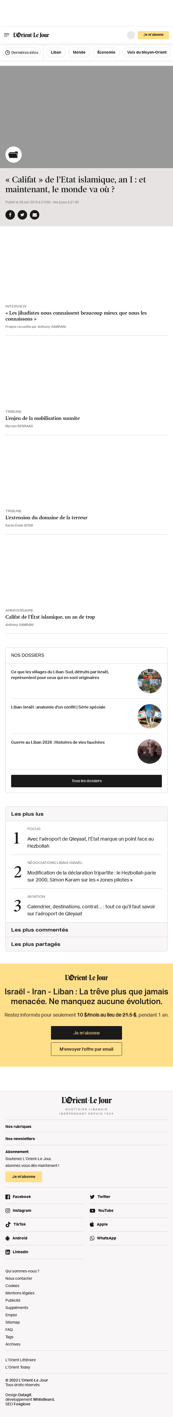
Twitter (104, 1196)
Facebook (22, 1196)
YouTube (105, 1210)
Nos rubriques (18, 1126)
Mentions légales (19, 1293)
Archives (12, 1344)
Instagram (22, 1210)
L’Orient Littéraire (20, 1359)
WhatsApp (106, 1238)
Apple (102, 1224)
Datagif (24, 1394)
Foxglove (22, 1404)
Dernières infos (21, 52)
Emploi (11, 1314)
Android (19, 1238)
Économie (106, 52)
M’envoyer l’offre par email (86, 1049)
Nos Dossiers (27, 655)
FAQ (9, 1329)
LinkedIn (20, 1251)
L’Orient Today (17, 1367)
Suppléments (16, 1307)
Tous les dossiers (87, 780)
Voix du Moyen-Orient (146, 52)
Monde (79, 52)
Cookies (12, 1285)
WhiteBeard (43, 1399)
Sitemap (12, 1322)
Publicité (12, 1300)
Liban (56, 52)
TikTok (20, 1224)
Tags (9, 1336)
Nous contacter (18, 1278)
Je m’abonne (153, 34)
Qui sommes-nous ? (22, 1271)
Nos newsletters (20, 1138)
